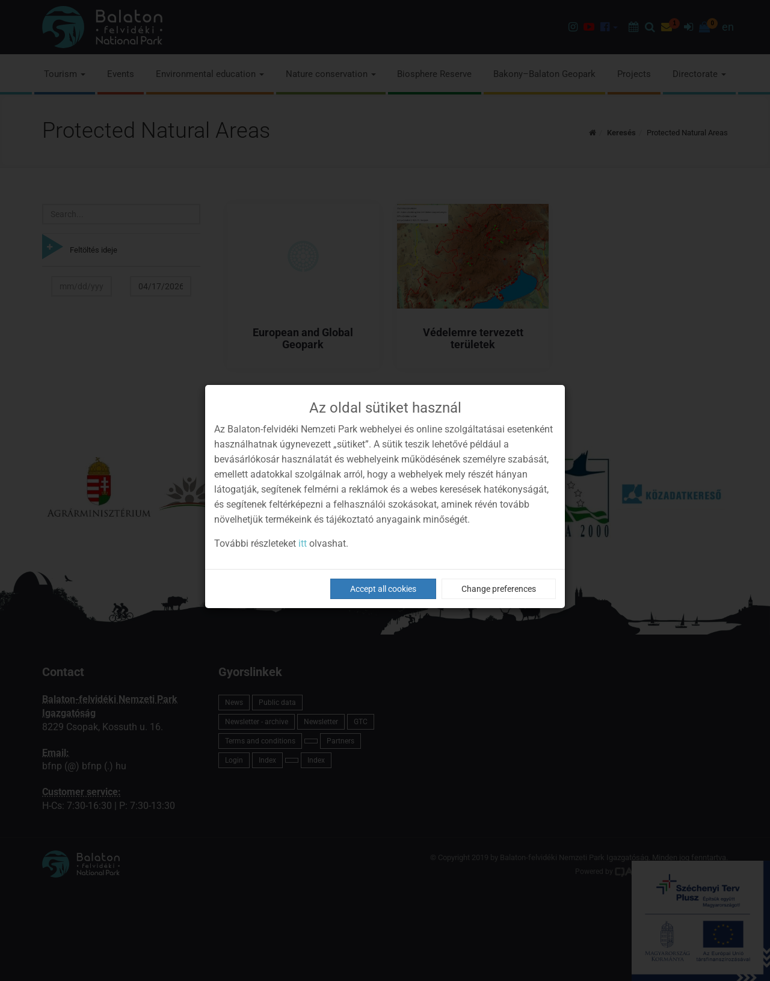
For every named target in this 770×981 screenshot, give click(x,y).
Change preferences (498, 589)
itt (302, 543)
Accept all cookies (383, 589)
